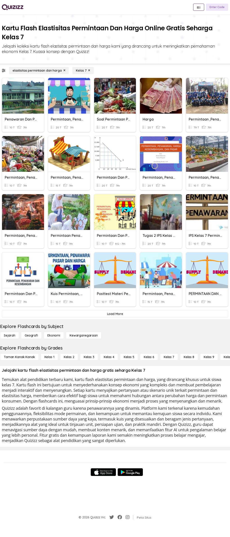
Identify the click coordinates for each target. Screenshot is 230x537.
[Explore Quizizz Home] (12, 7)
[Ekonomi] (54, 335)
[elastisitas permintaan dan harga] (39, 70)
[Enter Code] (217, 7)
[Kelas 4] (109, 357)
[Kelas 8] (189, 357)
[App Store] (103, 472)
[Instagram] (128, 517)
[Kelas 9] (209, 357)
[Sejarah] (9, 335)
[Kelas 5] (129, 357)
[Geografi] (31, 335)
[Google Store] (130, 472)
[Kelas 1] (49, 357)
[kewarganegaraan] (84, 335)
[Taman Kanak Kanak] (19, 357)
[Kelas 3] (89, 357)
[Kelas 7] (83, 70)
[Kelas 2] (69, 357)
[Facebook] (119, 517)
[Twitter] (111, 517)
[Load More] (115, 313)
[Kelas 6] (149, 357)
